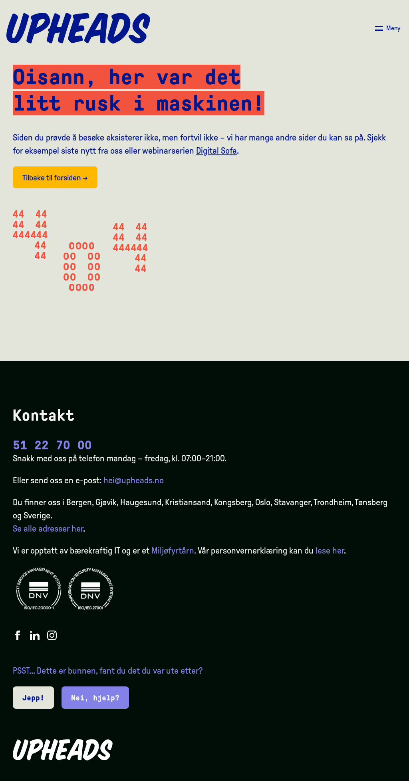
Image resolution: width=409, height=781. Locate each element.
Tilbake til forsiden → (55, 177)
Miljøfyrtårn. (173, 551)
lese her (330, 551)
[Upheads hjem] (78, 28)
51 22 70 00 (52, 445)
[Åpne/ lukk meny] (388, 28)
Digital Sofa (216, 151)
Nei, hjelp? (95, 697)
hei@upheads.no (133, 480)
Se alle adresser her (48, 529)
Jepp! (33, 697)
